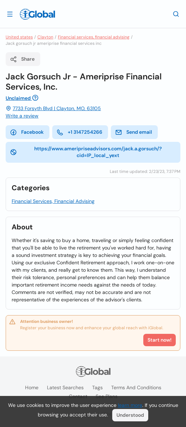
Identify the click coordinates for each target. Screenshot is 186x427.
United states (19, 37)
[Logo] (37, 14)
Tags (97, 387)
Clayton (45, 37)
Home (31, 387)
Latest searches (65, 387)
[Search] (176, 14)
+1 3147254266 (79, 132)
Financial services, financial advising (94, 37)
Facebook (27, 132)
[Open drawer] (10, 14)
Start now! (160, 340)
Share (22, 59)
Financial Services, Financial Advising (53, 201)
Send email (133, 132)
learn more (130, 405)
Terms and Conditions (136, 387)
